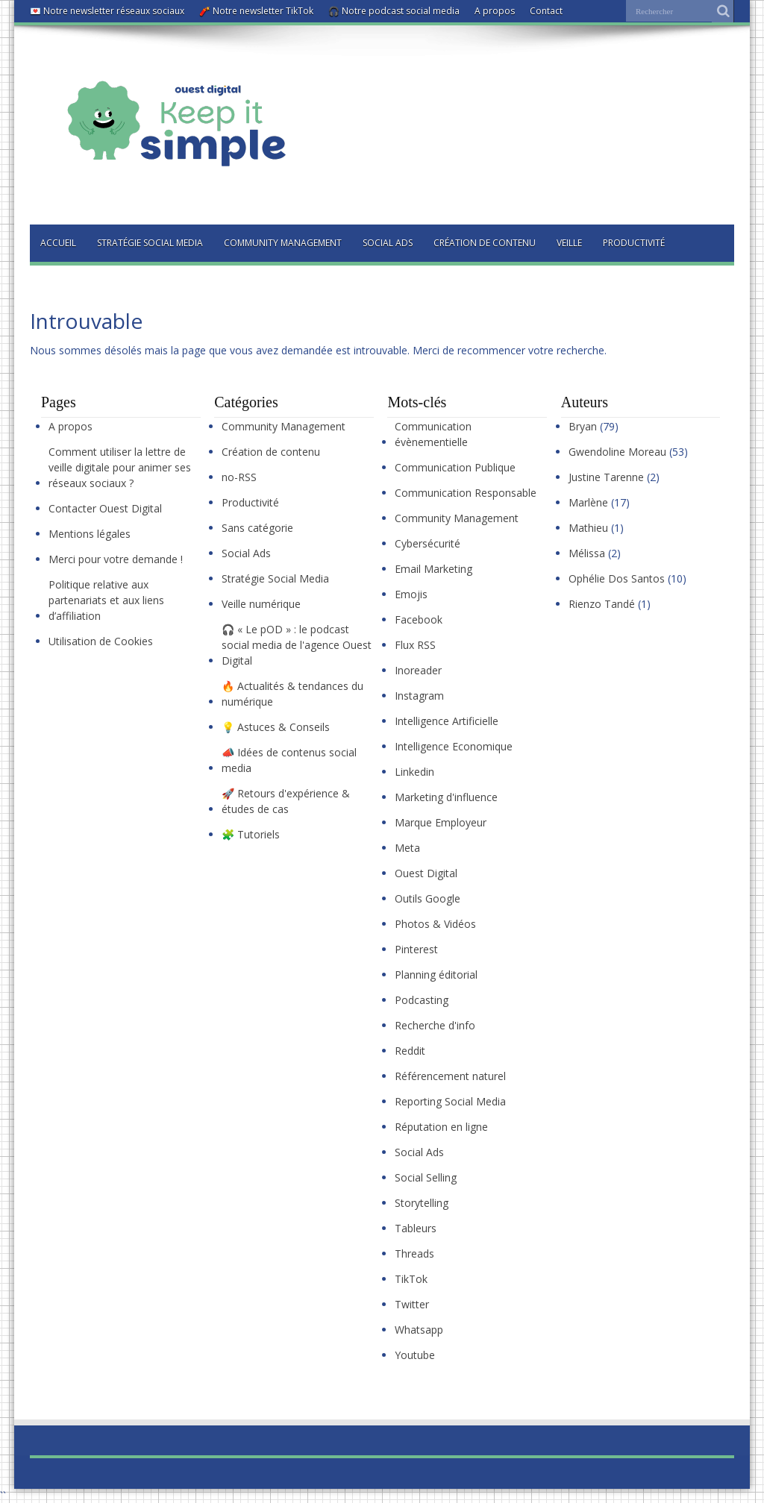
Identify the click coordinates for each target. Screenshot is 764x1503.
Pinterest (416, 949)
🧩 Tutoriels (251, 834)
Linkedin (414, 772)
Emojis (411, 594)
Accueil (58, 242)
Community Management (283, 242)
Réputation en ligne (441, 1127)
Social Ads (388, 242)
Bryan (583, 426)
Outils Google (427, 898)
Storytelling (421, 1203)
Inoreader (418, 670)
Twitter (412, 1304)
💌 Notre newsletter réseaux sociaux (107, 10)
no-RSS (239, 477)
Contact (546, 10)
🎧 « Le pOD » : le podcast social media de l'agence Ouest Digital (297, 645)
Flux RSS (415, 645)
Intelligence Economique (454, 746)
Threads (414, 1253)
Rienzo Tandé (602, 604)
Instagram (419, 695)
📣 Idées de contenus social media (289, 760)
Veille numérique (261, 604)
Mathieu (588, 528)
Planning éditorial (436, 974)
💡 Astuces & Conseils (276, 727)
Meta (407, 848)
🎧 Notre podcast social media (394, 10)
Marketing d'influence (446, 797)
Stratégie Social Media (150, 242)
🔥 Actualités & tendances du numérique (292, 694)
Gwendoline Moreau (617, 452)
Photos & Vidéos (435, 924)
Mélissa (587, 553)
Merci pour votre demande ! (115, 559)
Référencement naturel (450, 1076)
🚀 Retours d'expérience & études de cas (286, 801)
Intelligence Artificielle (446, 721)
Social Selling (426, 1177)
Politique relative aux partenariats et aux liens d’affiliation (106, 600)
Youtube (415, 1355)
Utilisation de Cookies (100, 641)
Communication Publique (455, 467)
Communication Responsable (465, 493)
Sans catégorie (257, 528)
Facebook (418, 619)
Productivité (634, 242)
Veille (569, 242)
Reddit (410, 1051)
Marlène (588, 502)
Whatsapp (419, 1329)
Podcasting (421, 1000)
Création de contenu (484, 242)
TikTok (411, 1279)
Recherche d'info (435, 1025)
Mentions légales (89, 534)
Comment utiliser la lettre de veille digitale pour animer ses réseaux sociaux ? (119, 467)
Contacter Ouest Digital (105, 508)
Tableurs (415, 1228)
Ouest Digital (426, 873)
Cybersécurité (427, 543)
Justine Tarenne (606, 477)
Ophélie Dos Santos (617, 578)
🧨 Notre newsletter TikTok (256, 10)
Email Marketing (433, 569)
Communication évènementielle (433, 434)
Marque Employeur (440, 822)
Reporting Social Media (450, 1101)
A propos (495, 10)
